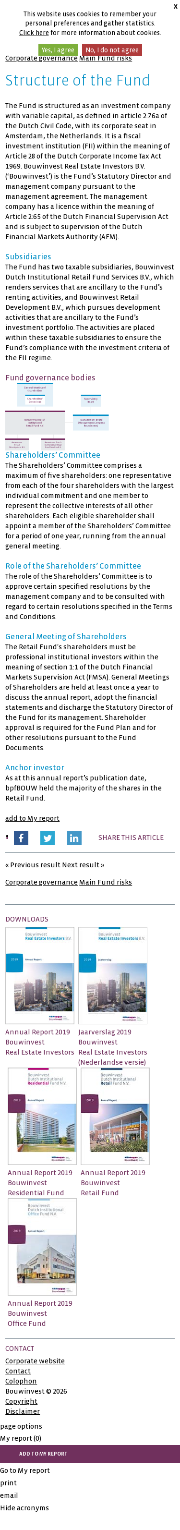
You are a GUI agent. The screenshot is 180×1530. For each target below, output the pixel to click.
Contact (18, 1371)
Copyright (21, 1401)
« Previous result (32, 865)
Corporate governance (41, 58)
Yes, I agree (58, 50)
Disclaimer (22, 1411)
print (8, 1483)
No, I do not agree (112, 50)
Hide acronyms (24, 1508)
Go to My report (25, 1470)
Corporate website (35, 1361)
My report (20, 1438)
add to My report (32, 818)
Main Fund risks (105, 58)
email (9, 1495)
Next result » (83, 865)
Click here (34, 32)
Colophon (21, 1381)
